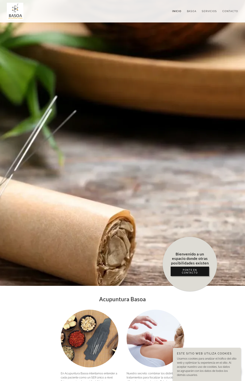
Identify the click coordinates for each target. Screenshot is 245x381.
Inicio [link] (177, 11)
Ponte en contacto (190, 271)
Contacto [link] (230, 11)
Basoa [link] (192, 11)
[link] (15, 11)
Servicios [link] (209, 11)
